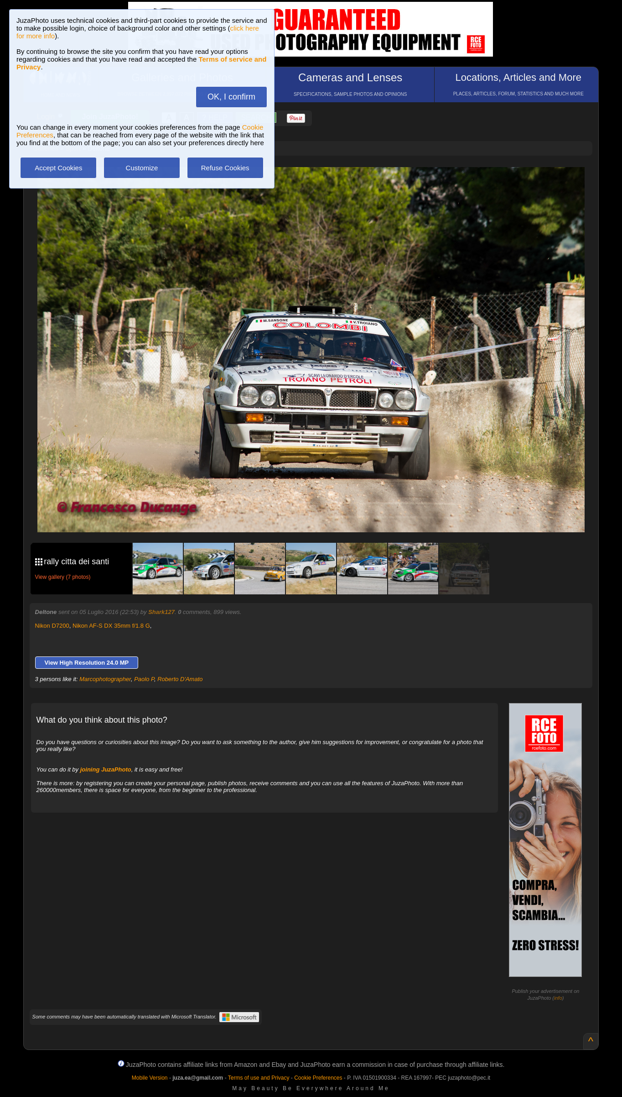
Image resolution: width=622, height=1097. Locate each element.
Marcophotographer (105, 679)
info (558, 998)
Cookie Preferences (318, 1078)
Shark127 (161, 612)
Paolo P (144, 679)
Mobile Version (150, 1078)
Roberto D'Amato (179, 679)
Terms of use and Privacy (259, 1078)
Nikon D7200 (52, 625)
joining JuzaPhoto (105, 769)
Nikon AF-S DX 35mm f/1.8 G (111, 625)
